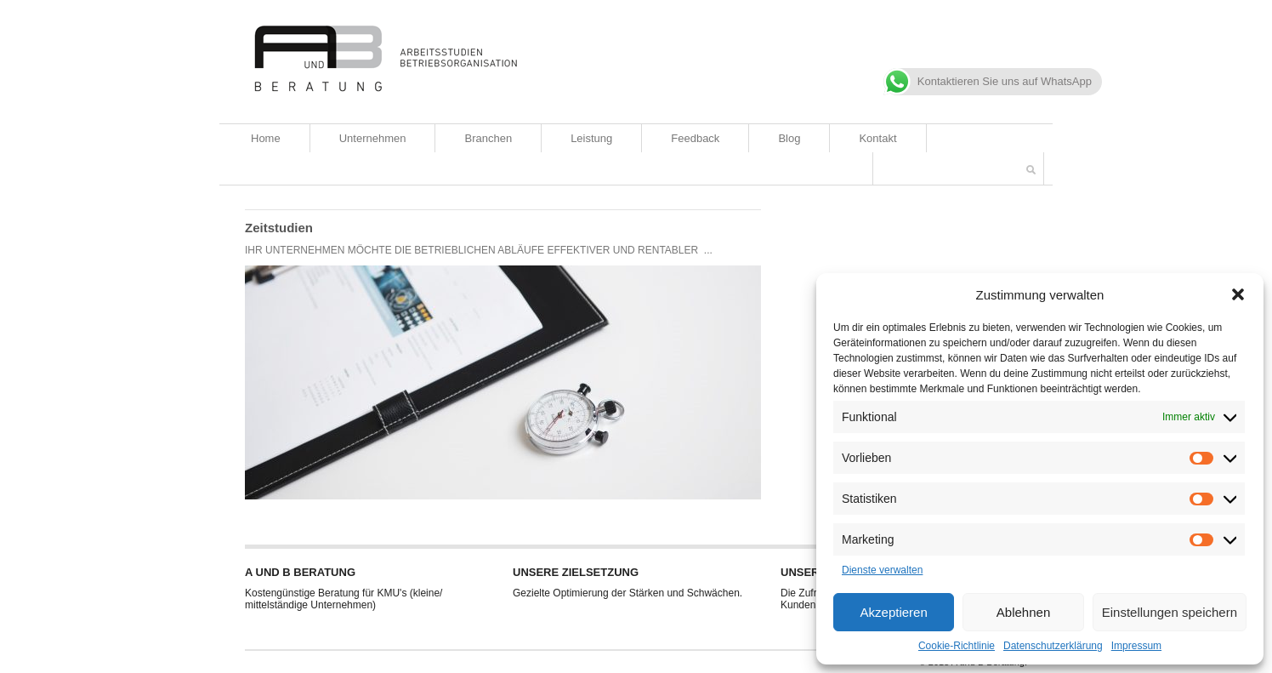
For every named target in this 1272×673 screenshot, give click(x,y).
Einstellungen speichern (1169, 612)
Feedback (695, 138)
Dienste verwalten (882, 570)
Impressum (1136, 646)
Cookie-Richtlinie (956, 646)
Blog (789, 138)
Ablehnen (1023, 612)
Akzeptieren (894, 612)
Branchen (488, 138)
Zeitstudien (279, 227)
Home (266, 138)
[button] (1237, 294)
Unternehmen (372, 138)
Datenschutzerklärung (1053, 646)
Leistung (591, 138)
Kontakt (877, 138)
